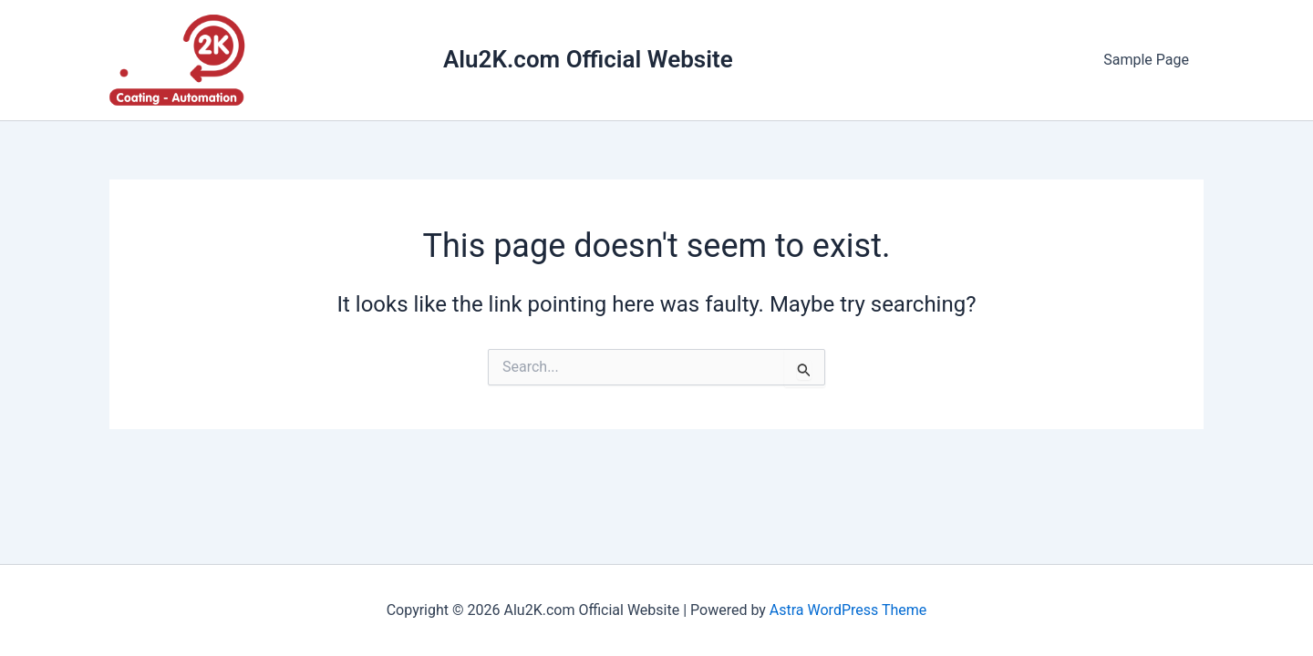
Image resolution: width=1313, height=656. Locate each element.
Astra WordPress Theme (848, 610)
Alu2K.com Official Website (588, 59)
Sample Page (1146, 59)
